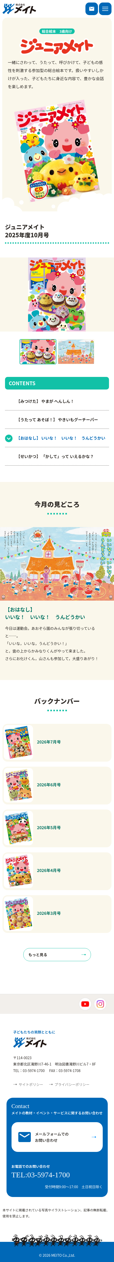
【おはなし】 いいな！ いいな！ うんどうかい (60, 438)
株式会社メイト (19, 9)
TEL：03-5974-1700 (29, 1070)
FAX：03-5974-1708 (64, 1070)
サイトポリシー (31, 1084)
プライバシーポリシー (72, 1084)
